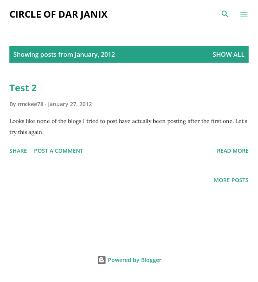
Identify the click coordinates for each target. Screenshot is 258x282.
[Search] (225, 14)
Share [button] (18, 150)
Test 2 (23, 87)
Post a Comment (58, 150)
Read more (233, 150)
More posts (231, 180)
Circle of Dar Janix (58, 13)
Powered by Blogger (129, 260)
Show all (229, 54)
